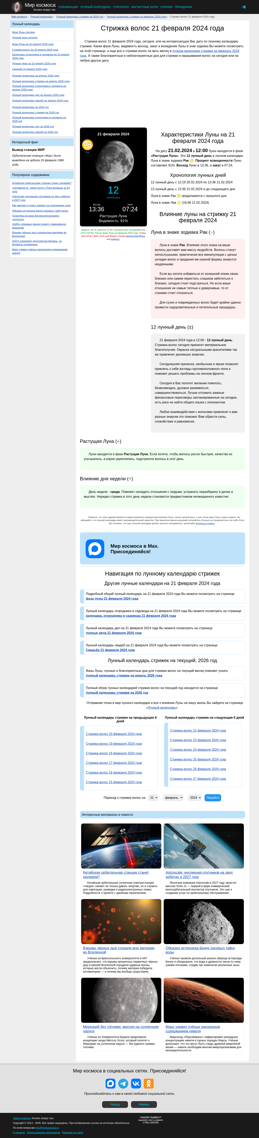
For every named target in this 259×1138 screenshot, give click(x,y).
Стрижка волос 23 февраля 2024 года (198, 740)
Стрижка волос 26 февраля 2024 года (198, 769)
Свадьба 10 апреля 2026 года (29, 69)
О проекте (19, 1132)
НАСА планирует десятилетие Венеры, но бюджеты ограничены (37, 243)
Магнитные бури (144, 7)
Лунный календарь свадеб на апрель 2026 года (40, 100)
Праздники (183, 7)
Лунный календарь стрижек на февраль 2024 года (136, 16)
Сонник (166, 7)
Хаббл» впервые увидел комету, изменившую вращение (39, 226)
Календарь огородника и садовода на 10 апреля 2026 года (40, 56)
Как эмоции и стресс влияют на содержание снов (41, 205)
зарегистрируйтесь (135, 236)
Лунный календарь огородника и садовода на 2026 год (39, 119)
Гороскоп (121, 7)
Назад (115, 1104)
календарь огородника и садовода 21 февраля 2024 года (131, 615)
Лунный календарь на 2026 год (30, 107)
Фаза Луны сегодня (23, 32)
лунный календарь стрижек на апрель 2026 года (124, 675)
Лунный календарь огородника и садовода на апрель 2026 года (39, 88)
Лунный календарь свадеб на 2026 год (35, 132)
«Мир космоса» (22, 1118)
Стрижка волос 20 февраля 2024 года (114, 734)
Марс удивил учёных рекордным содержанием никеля (40, 251)
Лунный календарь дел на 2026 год (33, 126)
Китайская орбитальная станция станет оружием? (42, 183)
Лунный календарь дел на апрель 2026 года (38, 94)
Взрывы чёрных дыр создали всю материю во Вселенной (39, 234)
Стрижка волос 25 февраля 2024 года (198, 759)
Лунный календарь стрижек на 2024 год (79, 16)
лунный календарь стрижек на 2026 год (117, 692)
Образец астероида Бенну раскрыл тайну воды (40, 210)
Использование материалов (43, 1132)
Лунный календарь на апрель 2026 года (35, 75)
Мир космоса (19, 16)
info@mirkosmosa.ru (47, 1127)
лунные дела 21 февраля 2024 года (114, 633)
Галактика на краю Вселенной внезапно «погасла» (35, 217)
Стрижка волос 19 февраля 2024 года (114, 743)
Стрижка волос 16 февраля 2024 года (114, 772)
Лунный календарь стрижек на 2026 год (35, 112)
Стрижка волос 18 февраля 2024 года (114, 753)
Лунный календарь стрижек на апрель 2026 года (41, 81)
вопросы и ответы (205, 523)
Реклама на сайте (72, 1132)
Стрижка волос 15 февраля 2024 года (114, 782)
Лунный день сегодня (24, 37)
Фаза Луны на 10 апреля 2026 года (32, 44)
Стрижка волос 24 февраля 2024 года (198, 749)
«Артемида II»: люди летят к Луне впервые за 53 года (41, 189)
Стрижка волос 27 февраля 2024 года (198, 778)
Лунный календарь (95, 7)
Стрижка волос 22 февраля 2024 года (198, 730)
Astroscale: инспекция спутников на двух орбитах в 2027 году (41, 198)
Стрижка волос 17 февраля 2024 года (114, 763)
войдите (115, 239)
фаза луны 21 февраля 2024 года (112, 598)
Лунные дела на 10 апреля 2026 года (34, 63)
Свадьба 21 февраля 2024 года (110, 650)
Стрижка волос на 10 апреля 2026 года (35, 49)
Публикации (68, 7)
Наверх (144, 1104)
